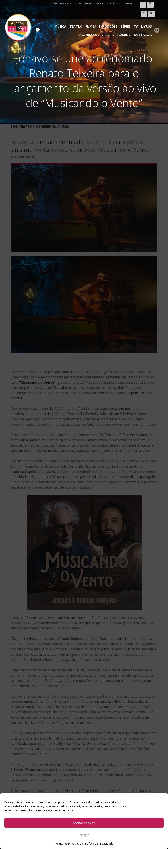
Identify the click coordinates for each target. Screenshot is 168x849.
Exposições (111, 13)
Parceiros (115, 3)
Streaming (123, 19)
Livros (147, 13)
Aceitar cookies (84, 823)
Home (54, 3)
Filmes (95, 13)
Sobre (79, 3)
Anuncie (89, 3)
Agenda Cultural (97, 19)
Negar (84, 835)
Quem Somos (66, 3)
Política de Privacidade (69, 844)
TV (137, 13)
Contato (127, 3)
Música (67, 13)
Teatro (81, 13)
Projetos (102, 3)
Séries (128, 13)
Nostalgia (143, 19)
